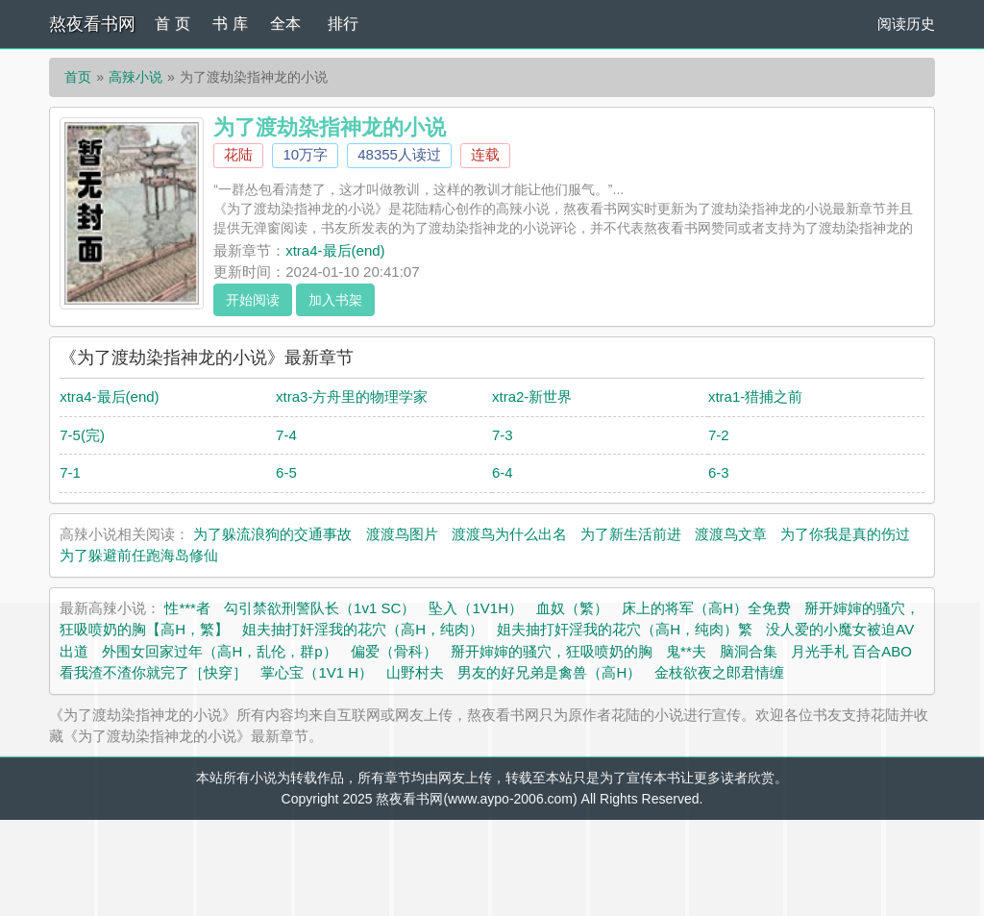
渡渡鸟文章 (731, 534)
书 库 (229, 23)
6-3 (718, 472)
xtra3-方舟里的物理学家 (352, 396)
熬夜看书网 (92, 24)
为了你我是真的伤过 (845, 534)
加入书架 (335, 300)
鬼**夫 (686, 651)
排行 (343, 23)
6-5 (286, 472)
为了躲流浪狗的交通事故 (272, 534)
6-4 (502, 472)
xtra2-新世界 (532, 396)
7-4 (286, 435)
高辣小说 (135, 77)
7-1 (70, 472)
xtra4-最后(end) (334, 250)
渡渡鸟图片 (402, 534)
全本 (285, 23)
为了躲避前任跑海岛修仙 (139, 555)
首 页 (172, 23)
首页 (77, 77)
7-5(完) (82, 435)
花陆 (238, 154)
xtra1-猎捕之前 (755, 396)
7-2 (718, 435)
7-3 (502, 435)
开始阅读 (253, 300)
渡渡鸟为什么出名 (509, 534)
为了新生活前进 (630, 534)
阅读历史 (906, 23)
